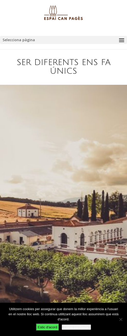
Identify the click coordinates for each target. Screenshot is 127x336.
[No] (120, 319)
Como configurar (76, 327)
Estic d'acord (47, 327)
